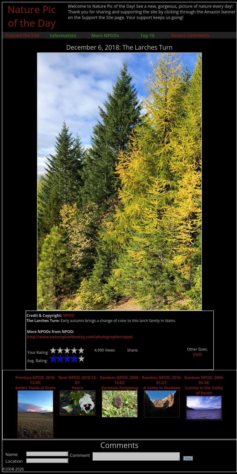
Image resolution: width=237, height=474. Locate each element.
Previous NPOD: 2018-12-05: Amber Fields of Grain (35, 382)
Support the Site (22, 35)
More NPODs (105, 35)
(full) (197, 354)
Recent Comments (190, 35)
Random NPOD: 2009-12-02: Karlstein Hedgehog (120, 382)
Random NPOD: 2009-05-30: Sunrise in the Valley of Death (204, 385)
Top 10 (147, 35)
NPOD (68, 315)
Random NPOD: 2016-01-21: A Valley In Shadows (162, 382)
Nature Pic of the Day (31, 16)
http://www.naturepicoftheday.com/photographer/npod (79, 336)
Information (63, 35)
